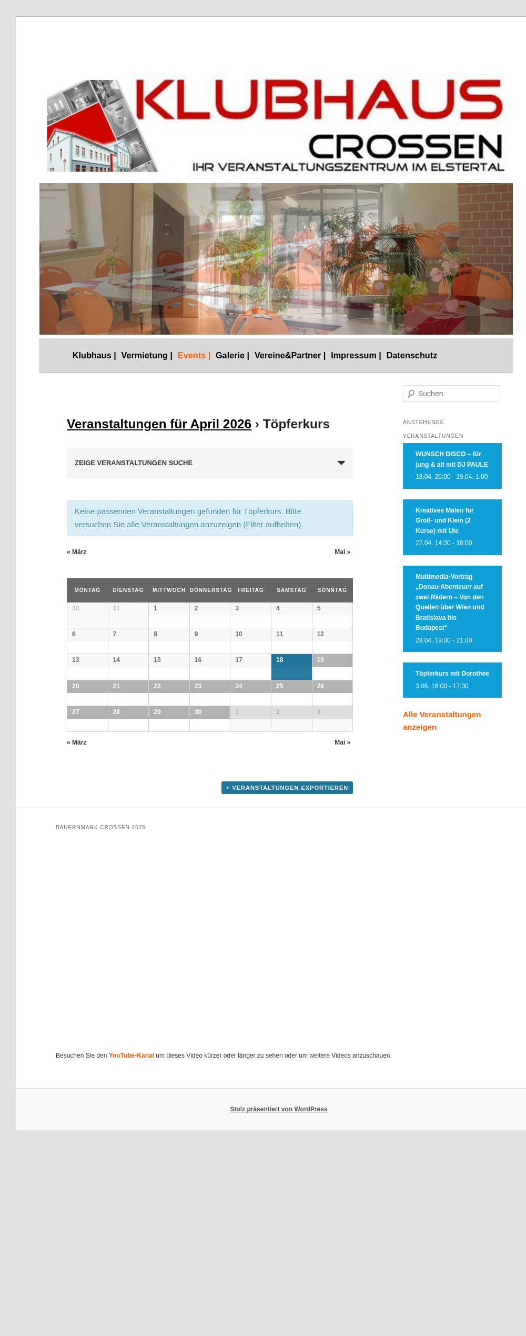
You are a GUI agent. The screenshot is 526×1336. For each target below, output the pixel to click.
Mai (342, 552)
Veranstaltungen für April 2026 (159, 424)
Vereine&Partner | (290, 355)
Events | (194, 355)
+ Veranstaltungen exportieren (287, 1040)
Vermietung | (147, 355)
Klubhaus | (94, 355)
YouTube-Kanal (131, 1308)
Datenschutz (412, 355)
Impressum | (356, 355)
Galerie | (232, 355)
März (76, 552)
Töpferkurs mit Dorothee (452, 673)
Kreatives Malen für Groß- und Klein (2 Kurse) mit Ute (445, 521)
